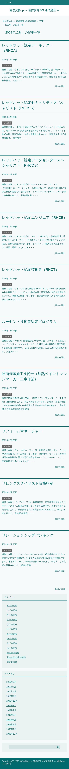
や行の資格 (12, 638)
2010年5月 (11, 687)
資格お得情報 (13, 653)
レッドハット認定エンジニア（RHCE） (34, 217)
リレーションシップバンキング (28, 535)
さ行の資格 (12, 615)
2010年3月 (11, 691)
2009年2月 (11, 724)
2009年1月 (11, 729)
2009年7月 (11, 710)
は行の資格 (12, 629)
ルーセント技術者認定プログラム (29, 322)
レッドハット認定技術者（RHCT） (30, 270)
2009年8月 (11, 706)
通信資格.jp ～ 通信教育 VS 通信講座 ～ (34, 10)
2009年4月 (11, 720)
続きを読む (60, 86)
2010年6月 (11, 682)
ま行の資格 (12, 634)
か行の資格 (12, 610)
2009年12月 (11, 701)
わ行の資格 (12, 648)
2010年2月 (11, 696)
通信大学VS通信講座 (16, 657)
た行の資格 (12, 620)
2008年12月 (11, 734)
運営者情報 (12, 662)
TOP (23, 21)
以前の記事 (60, 589)
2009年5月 (11, 715)
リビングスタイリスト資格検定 (27, 483)
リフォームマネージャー (22, 431)
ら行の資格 (7, 65)
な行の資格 (12, 624)
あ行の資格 (12, 605)
